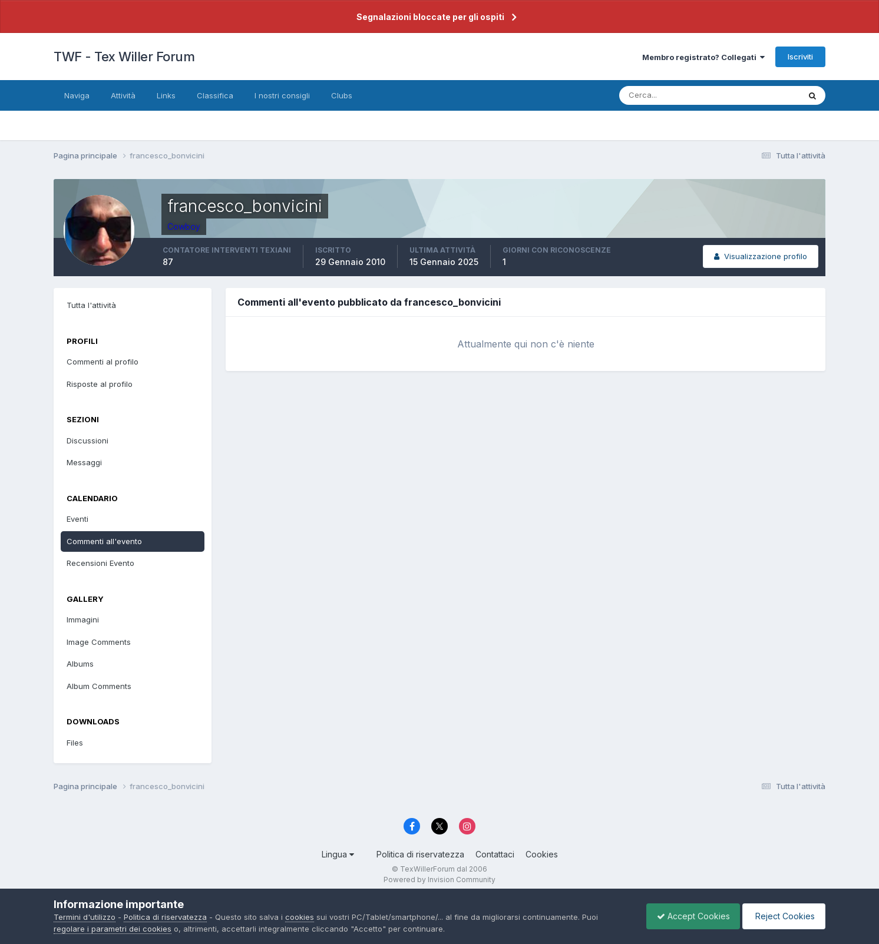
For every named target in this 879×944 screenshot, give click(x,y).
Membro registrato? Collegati (703, 57)
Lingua (338, 854)
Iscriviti (800, 56)
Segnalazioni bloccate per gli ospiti (430, 17)
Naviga (77, 95)
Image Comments (99, 642)
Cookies (542, 854)
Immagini (83, 619)
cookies (299, 917)
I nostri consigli (282, 95)
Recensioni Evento (100, 563)
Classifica (215, 95)
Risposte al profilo (100, 384)
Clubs (341, 95)
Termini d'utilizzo (84, 917)
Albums (80, 663)
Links (166, 95)
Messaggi (84, 462)
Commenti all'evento (104, 541)
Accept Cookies (687, 916)
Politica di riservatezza (420, 854)
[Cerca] (671, 95)
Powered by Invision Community (439, 879)
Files (75, 742)
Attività (123, 95)
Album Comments (99, 686)
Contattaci (494, 854)
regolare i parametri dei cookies (112, 928)
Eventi (77, 519)
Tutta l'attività (91, 305)
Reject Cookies (782, 916)
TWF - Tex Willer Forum (124, 56)
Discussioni (87, 440)
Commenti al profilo (102, 361)
